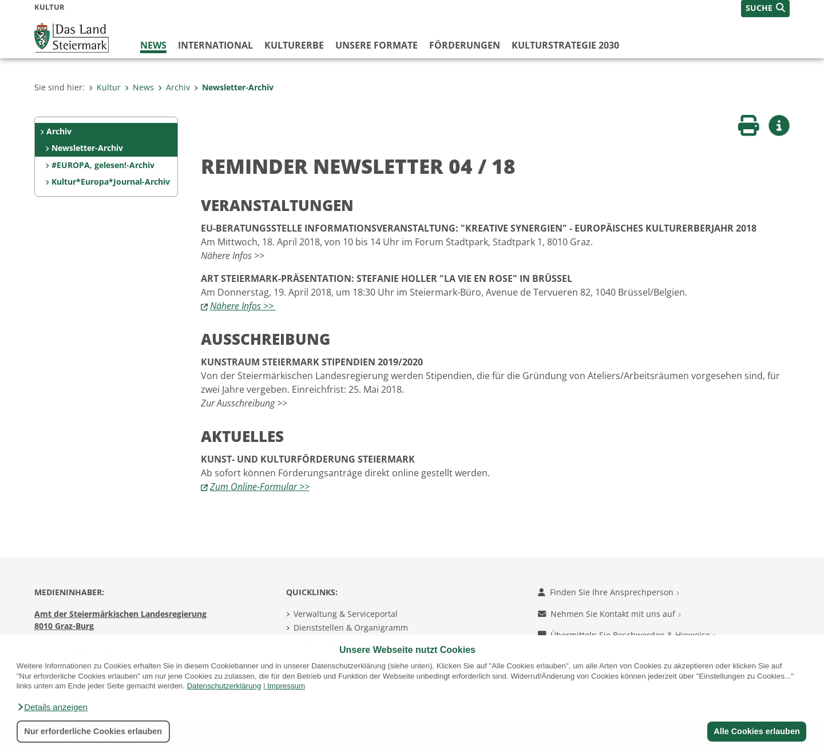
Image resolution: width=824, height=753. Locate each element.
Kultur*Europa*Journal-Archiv (111, 181)
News (153, 45)
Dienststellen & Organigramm (351, 627)
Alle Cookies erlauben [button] (756, 731)
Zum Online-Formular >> (260, 486)
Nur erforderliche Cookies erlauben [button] (93, 731)
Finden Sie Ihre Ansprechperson (608, 592)
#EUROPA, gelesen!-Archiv (103, 165)
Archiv (174, 87)
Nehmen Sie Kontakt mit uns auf (609, 613)
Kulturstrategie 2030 (565, 45)
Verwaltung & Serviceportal (346, 613)
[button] (52, 707)
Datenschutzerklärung (224, 686)
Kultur (105, 87)
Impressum (286, 686)
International (215, 45)
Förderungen (464, 45)
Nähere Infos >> (243, 306)
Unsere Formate (376, 45)
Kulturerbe (294, 45)
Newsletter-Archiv (234, 87)
